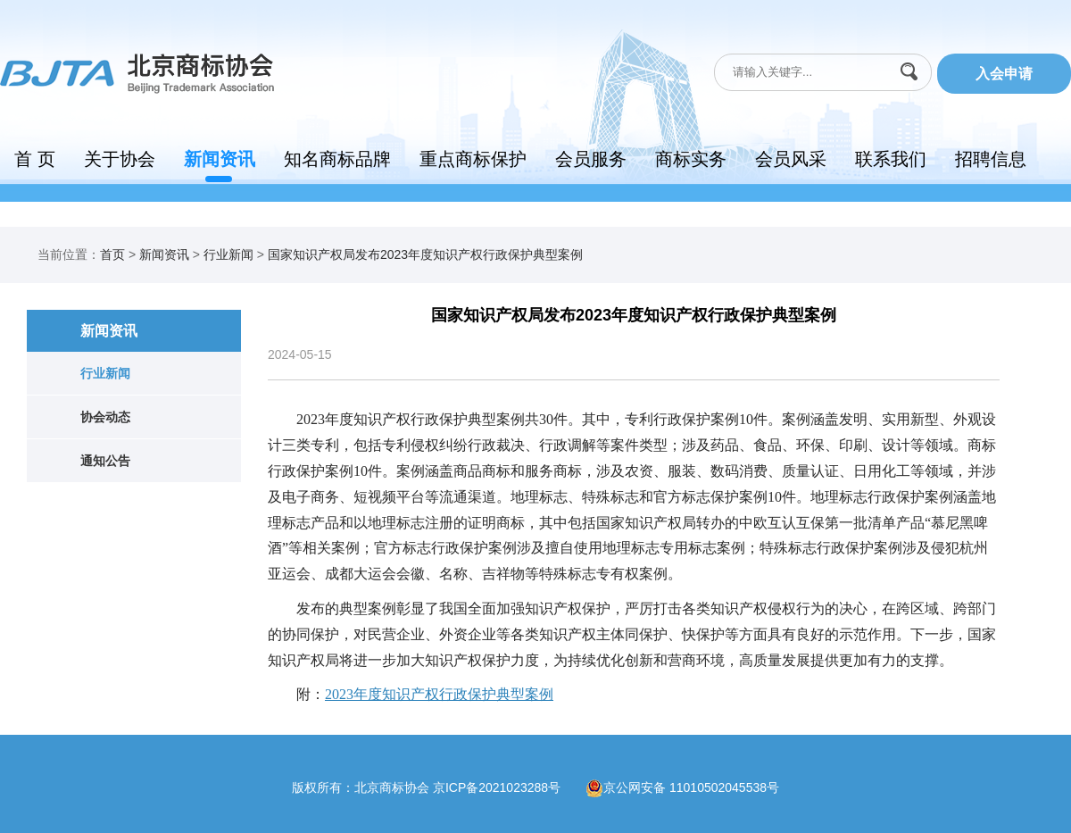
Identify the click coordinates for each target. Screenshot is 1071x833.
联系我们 (890, 159)
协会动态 (105, 417)
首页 (112, 254)
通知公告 (105, 461)
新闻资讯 (219, 159)
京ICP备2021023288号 (509, 787)
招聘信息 (990, 159)
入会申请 (1004, 73)
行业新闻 (228, 254)
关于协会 (119, 159)
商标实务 (690, 159)
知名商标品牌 (337, 159)
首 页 (34, 159)
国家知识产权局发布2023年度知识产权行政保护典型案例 (425, 254)
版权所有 (317, 787)
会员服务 (591, 159)
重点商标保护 (473, 159)
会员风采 (790, 159)
